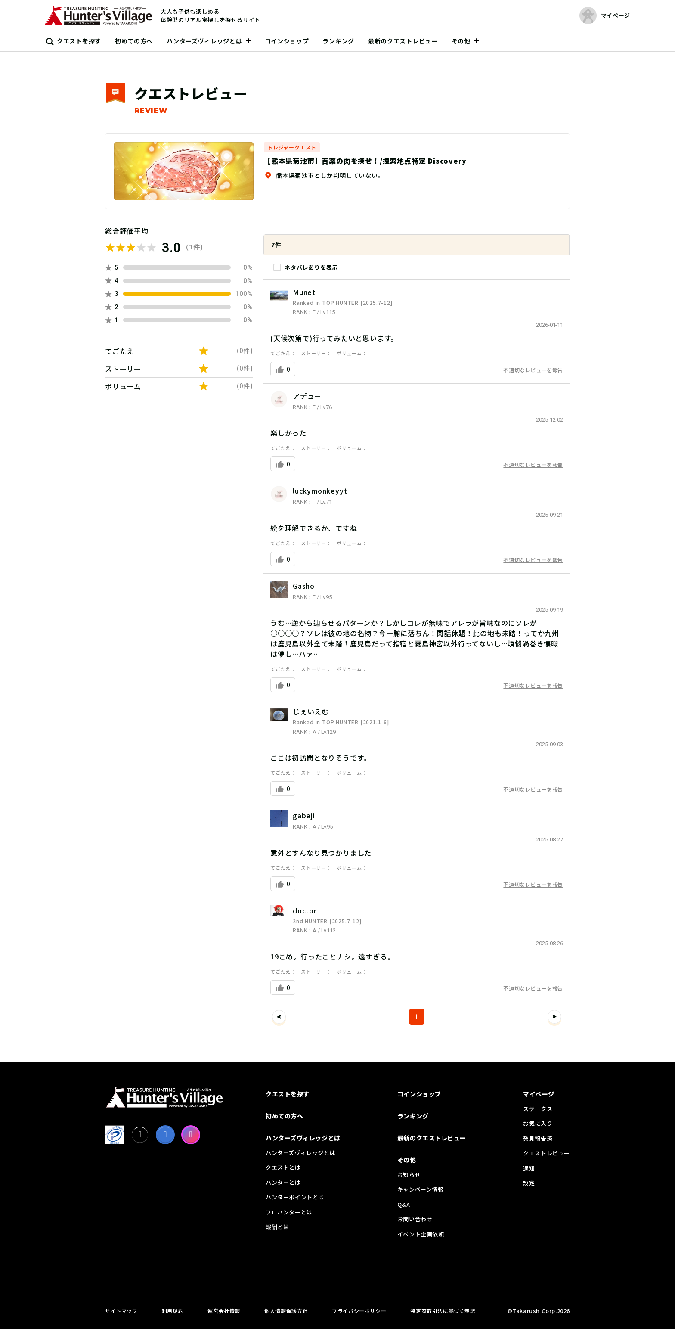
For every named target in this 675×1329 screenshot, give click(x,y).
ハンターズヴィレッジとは (204, 41)
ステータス (537, 1109)
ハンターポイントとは (295, 1197)
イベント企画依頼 (420, 1234)
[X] (139, 1134)
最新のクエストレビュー (403, 41)
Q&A (403, 1204)
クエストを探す (79, 41)
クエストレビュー (546, 1153)
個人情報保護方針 (286, 1310)
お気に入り (537, 1123)
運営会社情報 (223, 1310)
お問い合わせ (415, 1219)
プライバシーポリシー (359, 1310)
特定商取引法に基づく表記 (442, 1310)
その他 (461, 41)
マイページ (538, 1094)
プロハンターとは (289, 1212)
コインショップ (287, 41)
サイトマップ (121, 1310)
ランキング (338, 41)
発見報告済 (537, 1138)
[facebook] (165, 1134)
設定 (529, 1183)
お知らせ (409, 1175)
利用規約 (172, 1310)
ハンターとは (283, 1182)
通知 (529, 1168)
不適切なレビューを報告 (533, 369)
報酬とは (277, 1227)
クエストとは (283, 1167)
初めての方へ (134, 41)
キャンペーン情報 (420, 1189)
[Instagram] (190, 1134)
